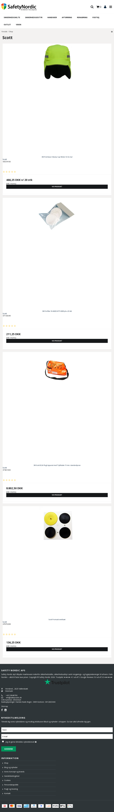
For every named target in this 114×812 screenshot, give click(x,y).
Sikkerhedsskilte (12, 17)
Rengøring (82, 17)
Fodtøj (95, 17)
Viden (18, 24)
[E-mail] (57, 736)
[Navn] (57, 729)
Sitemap (4, 706)
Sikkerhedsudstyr (33, 17)
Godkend (8, 749)
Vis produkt (57, 187)
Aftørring (67, 17)
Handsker (52, 17)
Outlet (7, 24)
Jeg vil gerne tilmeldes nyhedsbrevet (27, 741)
